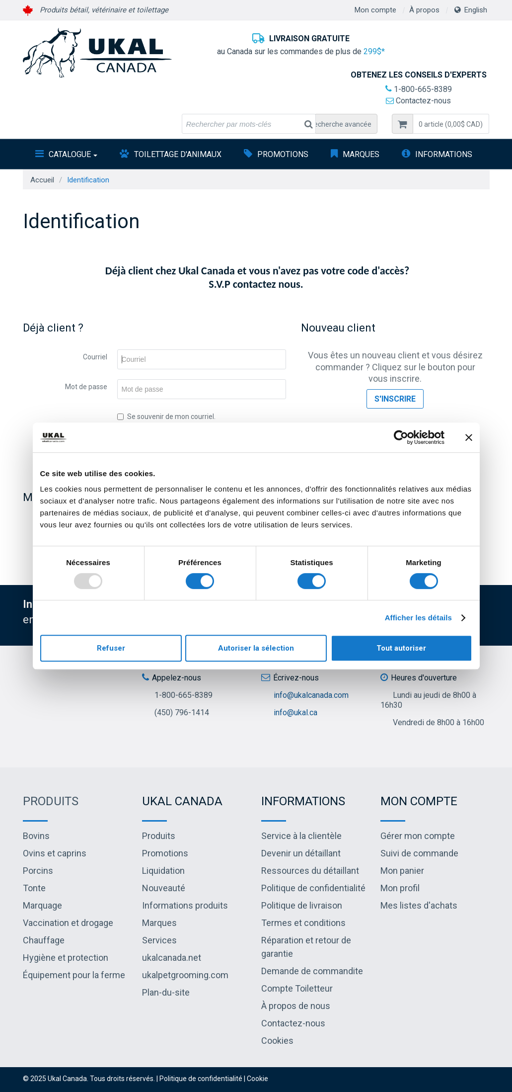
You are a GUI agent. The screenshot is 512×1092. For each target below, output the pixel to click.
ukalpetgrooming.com (185, 975)
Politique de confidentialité (313, 888)
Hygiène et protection (65, 957)
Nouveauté (163, 888)
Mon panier (402, 870)
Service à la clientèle (301, 836)
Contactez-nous (418, 100)
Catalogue (73, 154)
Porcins (38, 870)
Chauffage (44, 940)
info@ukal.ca (295, 712)
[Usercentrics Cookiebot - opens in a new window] (401, 437)
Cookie (257, 1079)
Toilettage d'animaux (177, 154)
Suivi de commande (419, 853)
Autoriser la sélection (256, 648)
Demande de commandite (312, 971)
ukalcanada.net (171, 957)
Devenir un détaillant (301, 853)
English (475, 9)
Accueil (42, 179)
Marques (361, 154)
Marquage (42, 905)
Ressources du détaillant (310, 870)
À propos (424, 9)
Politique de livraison (301, 905)
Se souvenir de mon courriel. (166, 416)
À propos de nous (295, 1006)
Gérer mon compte (417, 836)
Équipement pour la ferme (74, 975)
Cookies (277, 1040)
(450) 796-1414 (181, 712)
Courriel (95, 357)
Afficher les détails (418, 617)
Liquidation (163, 870)
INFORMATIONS (443, 154)
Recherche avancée (340, 124)
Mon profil (400, 888)
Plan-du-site (166, 992)
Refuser (111, 648)
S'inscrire (395, 399)
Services (159, 940)
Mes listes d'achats (418, 905)
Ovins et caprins (54, 853)
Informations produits (185, 905)
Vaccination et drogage (68, 923)
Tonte (34, 888)
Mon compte (375, 9)
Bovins (36, 836)
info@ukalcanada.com (311, 695)
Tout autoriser (401, 648)
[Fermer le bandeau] (468, 437)
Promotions (282, 154)
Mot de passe (86, 387)
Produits (50, 801)
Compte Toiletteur (297, 988)
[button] (451, 124)
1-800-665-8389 (418, 89)
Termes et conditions (303, 923)
